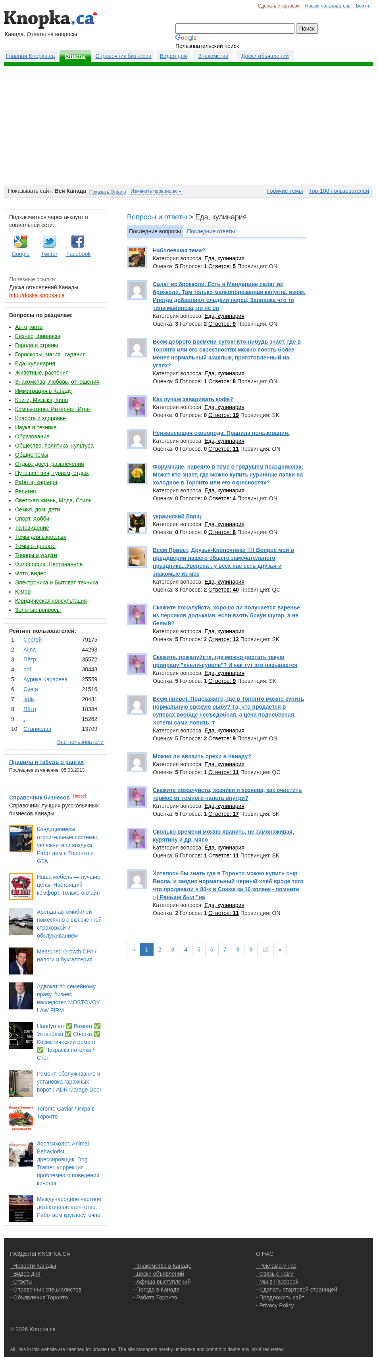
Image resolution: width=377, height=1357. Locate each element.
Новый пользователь (327, 6)
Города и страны (36, 345)
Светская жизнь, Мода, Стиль (53, 500)
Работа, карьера (36, 482)
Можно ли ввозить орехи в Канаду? (202, 756)
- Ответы (21, 1281)
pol (27, 669)
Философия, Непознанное (49, 564)
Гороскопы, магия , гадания (50, 354)
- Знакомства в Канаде (162, 1266)
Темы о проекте (35, 546)
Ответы (75, 56)
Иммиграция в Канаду (43, 391)
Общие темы (31, 455)
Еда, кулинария (35, 363)
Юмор (23, 591)
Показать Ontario (107, 192)
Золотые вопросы (38, 610)
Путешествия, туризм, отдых (52, 473)
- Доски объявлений (158, 1274)
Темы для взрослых (40, 537)
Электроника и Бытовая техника (56, 582)
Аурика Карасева (45, 679)
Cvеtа (30, 689)
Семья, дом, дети (37, 509)
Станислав (37, 729)
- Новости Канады (33, 1266)
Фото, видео (30, 573)
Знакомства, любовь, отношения (57, 382)
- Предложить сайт (280, 1297)
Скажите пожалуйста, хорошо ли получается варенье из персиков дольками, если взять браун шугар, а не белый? (226, 615)
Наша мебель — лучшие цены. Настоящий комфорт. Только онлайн (68, 885)
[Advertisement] (188, 125)
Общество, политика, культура (54, 445)
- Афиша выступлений (161, 1281)
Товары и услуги (36, 555)
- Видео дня (25, 1274)
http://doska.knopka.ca (37, 295)
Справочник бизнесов (124, 56)
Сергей (32, 639)
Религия (25, 491)
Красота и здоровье (40, 418)
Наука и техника (36, 427)
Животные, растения (42, 372)
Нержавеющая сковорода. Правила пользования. (221, 433)
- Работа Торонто (155, 1297)
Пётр (29, 659)
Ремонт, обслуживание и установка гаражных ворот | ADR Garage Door (69, 1082)
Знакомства (213, 56)
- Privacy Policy (275, 1305)
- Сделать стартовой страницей (296, 1289)
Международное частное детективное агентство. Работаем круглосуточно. (69, 1207)
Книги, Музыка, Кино (41, 400)
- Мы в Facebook (277, 1281)
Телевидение (32, 528)
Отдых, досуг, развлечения (49, 464)
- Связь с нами (275, 1274)
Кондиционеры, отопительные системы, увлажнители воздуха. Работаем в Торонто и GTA (67, 845)
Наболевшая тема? (179, 250)
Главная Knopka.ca (30, 56)
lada (28, 699)
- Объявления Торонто (39, 1297)
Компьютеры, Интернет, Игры (53, 409)
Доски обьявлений (265, 56)
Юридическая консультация (51, 601)
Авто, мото (28, 327)
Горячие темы (285, 191)
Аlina (29, 649)
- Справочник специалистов (45, 1289)
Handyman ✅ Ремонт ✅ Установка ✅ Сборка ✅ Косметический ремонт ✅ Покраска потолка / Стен (69, 1042)
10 (265, 949)
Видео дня (173, 56)
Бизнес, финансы (37, 336)
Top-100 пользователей (339, 191)
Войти (362, 6)
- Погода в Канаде (156, 1289)
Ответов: (222, 266)
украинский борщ (177, 516)
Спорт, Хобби (32, 518)
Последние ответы (211, 231)
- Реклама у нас (276, 1266)
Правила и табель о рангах (46, 762)
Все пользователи (80, 742)
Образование (32, 436)
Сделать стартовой (279, 6)
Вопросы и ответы (157, 217)
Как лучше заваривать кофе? (193, 399)
